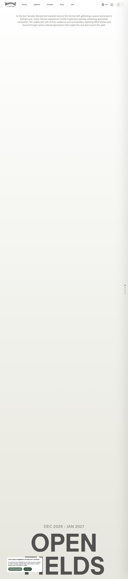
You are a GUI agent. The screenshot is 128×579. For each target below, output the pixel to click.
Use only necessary (15, 569)
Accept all (28, 569)
